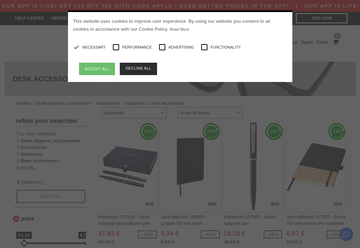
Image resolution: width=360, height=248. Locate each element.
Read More (179, 29)
